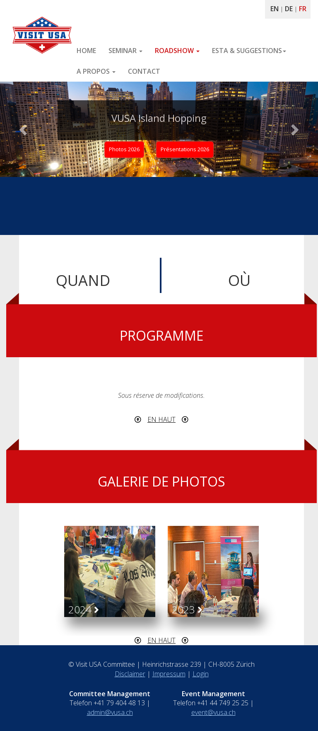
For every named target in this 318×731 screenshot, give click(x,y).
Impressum (169, 673)
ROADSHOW (177, 50)
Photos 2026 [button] (124, 149)
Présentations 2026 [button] (185, 149)
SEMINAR (125, 50)
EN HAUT (161, 419)
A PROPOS (96, 71)
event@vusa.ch (213, 712)
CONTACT (144, 71)
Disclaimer (130, 673)
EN (274, 8)
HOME (86, 50)
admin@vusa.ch (110, 712)
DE (289, 8)
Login (201, 673)
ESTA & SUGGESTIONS (249, 50)
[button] (24, 129)
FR (302, 8)
